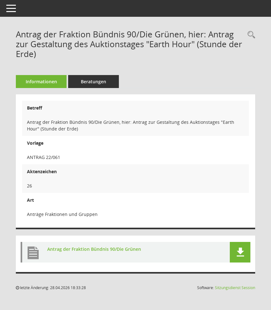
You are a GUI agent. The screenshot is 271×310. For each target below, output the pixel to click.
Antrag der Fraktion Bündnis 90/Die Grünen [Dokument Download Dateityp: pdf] (94, 249)
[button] (240, 252)
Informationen (41, 82)
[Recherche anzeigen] (249, 35)
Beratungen (93, 82)
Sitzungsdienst (235, 287)
